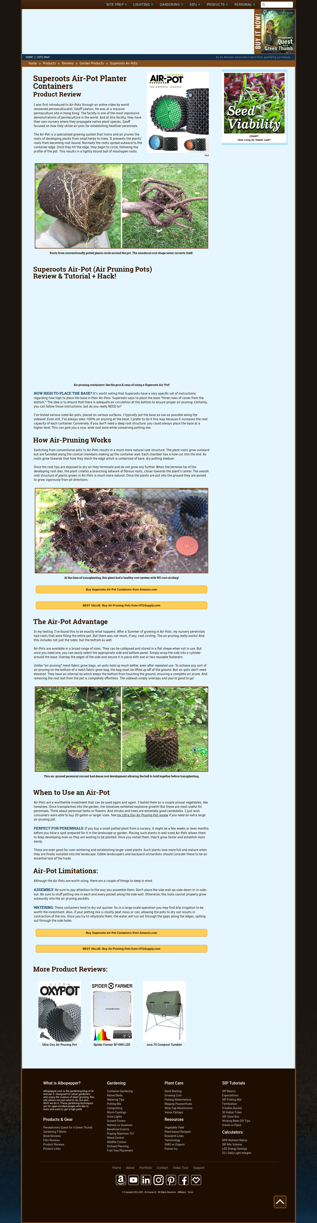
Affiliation (182, 1192)
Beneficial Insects (118, 1129)
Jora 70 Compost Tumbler (164, 1043)
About (130, 1168)
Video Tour (180, 1168)
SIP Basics (229, 1091)
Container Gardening (120, 1091)
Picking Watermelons (178, 1099)
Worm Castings (116, 1112)
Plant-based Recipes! (178, 1131)
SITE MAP (43, 57)
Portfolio (145, 1168)
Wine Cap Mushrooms (178, 1108)
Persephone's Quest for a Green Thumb (67, 1127)
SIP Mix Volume (232, 1144)
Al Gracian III (150, 1192)
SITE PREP (116, 4)
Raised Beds (115, 1095)
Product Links (51, 1148)
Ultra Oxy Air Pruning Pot (59, 1043)
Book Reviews (52, 1136)
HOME (29, 57)
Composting (114, 1108)
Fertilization (229, 1103)
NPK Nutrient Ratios (234, 1140)
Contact (162, 1168)
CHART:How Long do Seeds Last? (254, 136)
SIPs (195, 4)
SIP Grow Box (230, 1116)
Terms (190, 1192)
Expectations (230, 1095)
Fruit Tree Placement (120, 1150)
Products (49, 63)
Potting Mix (114, 1103)
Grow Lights (114, 1116)
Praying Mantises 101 (120, 1133)
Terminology (172, 1140)
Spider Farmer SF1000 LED (112, 1043)
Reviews (68, 63)
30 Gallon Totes (232, 1112)
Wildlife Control (116, 1142)
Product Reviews (53, 1144)
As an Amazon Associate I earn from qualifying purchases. (253, 57)
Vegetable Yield (174, 1127)
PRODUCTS (217, 4)
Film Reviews (51, 1140)
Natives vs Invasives (119, 1125)
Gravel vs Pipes (231, 1125)
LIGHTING (143, 4)
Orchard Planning (118, 1146)
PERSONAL (245, 4)
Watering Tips (115, 1099)
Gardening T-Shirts (54, 1131)
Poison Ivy (171, 1148)
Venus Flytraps (174, 1112)
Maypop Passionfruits (178, 1103)
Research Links (174, 1136)
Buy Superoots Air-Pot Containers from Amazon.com (121, 589)
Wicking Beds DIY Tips (236, 1120)
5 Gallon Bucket (232, 1108)
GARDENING (171, 4)
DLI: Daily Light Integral (236, 1153)
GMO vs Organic (175, 1144)
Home (33, 63)
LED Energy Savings (234, 1148)
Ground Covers (116, 1120)
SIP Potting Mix (231, 1099)
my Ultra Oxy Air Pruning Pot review (142, 815)
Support (199, 1168)
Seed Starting (173, 1091)
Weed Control (115, 1137)
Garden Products (92, 63)
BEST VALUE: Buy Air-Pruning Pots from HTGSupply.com (121, 605)
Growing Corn (173, 1095)
